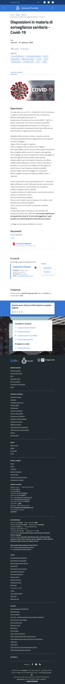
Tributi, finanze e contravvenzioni (19, 430)
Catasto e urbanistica (16, 411)
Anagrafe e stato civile (16, 403)
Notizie (24, 15)
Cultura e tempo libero (16, 414)
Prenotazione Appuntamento (18, 569)
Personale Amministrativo (17, 384)
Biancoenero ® (21, 679)
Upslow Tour (13, 642)
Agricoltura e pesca (15, 397)
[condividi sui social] (14, 48)
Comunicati (13, 451)
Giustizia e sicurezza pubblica (18, 419)
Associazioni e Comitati (16, 480)
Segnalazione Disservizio (17, 572)
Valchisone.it (14, 645)
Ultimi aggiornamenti (16, 593)
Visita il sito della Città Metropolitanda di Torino (23, 647)
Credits (12, 591)
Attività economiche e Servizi (18, 477)
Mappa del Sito (14, 599)
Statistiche (13, 596)
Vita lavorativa (14, 435)
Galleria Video (14, 475)
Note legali (13, 585)
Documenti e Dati (15, 379)
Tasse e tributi (14, 445)
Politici (12, 387)
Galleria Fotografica (15, 472)
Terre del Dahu (14, 631)
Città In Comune (46, 672)
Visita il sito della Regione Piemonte (20, 650)
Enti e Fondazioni (15, 382)
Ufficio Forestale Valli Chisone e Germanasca (23, 636)
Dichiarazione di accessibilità (18, 561)
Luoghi (12, 466)
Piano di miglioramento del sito (19, 563)
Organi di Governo (15, 371)
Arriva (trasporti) (15, 614)
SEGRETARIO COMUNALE (22, 267)
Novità (18, 15)
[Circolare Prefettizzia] (14, 244)
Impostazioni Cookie (16, 588)
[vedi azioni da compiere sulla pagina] (24, 48)
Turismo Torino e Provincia (17, 634)
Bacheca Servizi (14, 577)
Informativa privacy (15, 583)
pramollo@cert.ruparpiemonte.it (23, 497)
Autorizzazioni (14, 408)
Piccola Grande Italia (16, 623)
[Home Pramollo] (26, 8)
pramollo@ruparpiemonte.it (25, 276)
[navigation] (3, 8)
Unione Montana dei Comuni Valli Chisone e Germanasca (26, 639)
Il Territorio (13, 469)
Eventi (12, 464)
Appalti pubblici (14, 405)
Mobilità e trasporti (15, 424)
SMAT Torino (13, 628)
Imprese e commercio (16, 422)
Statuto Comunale (15, 580)
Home (12, 15)
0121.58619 (23, 274)
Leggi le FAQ (14, 566)
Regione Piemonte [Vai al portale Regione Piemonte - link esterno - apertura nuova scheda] (15, 2)
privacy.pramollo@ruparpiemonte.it (24, 547)
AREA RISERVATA (31, 681)
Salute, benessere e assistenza (19, 427)
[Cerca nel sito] (52, 8)
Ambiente (13, 400)
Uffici (11, 376)
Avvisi (12, 454)
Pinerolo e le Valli (15, 625)
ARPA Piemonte (15, 612)
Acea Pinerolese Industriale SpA (19, 609)
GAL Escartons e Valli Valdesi (18, 620)
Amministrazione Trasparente (18, 558)
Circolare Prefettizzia (23, 243)
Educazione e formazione (17, 416)
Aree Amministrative (16, 373)
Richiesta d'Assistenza (16, 574)
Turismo (12, 433)
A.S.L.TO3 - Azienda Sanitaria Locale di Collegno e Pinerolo (27, 617)
